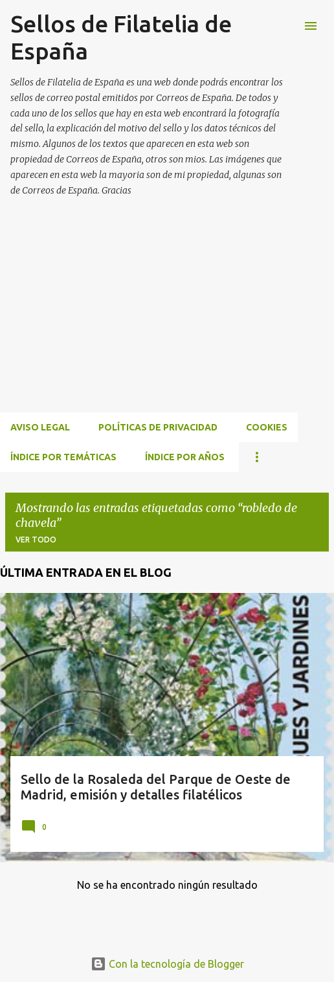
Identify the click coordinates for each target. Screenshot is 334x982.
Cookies (266, 427)
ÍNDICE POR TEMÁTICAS (63, 457)
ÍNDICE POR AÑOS (185, 457)
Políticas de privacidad (157, 427)
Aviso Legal (40, 427)
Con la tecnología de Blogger (167, 964)
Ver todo (36, 539)
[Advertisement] (167, 319)
